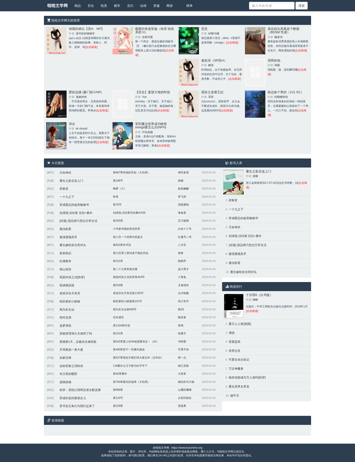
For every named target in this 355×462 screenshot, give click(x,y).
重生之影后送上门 (71, 180)
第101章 (118, 261)
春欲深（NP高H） (214, 60)
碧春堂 (64, 188)
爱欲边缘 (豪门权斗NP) (85, 92)
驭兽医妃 (65, 253)
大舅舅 (182, 373)
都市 (117, 5)
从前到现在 (185, 398)
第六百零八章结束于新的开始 (130, 253)
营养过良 (234, 350)
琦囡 (277, 65)
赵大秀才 (183, 269)
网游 (169, 5)
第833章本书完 (122, 245)
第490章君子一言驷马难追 (129, 349)
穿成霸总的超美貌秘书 (74, 204)
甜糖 (180, 180)
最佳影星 (65, 229)
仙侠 (143, 5)
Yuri (144, 96)
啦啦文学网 (57, 5)
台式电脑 (183, 293)
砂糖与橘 (213, 33)
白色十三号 (185, 228)
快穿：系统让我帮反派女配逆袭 (80, 390)
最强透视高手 (68, 237)
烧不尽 (234, 395)
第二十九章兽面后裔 (125, 269)
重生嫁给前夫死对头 (73, 245)
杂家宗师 (65, 357)
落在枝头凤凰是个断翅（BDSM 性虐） (283, 30)
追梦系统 (65, 325)
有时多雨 (183, 172)
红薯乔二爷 (185, 237)
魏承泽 (278, 37)
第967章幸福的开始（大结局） (131, 172)
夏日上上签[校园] (240, 324)
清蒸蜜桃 (183, 204)
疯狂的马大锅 (186, 381)
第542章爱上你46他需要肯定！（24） (136, 341)
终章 (115, 196)
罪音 (211, 96)
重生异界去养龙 (239, 386)
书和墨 (182, 341)
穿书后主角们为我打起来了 (77, 406)
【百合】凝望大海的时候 (152, 92)
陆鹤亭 (182, 261)
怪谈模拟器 (67, 285)
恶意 (204, 29)
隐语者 (182, 317)
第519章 (118, 285)
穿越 (156, 5)
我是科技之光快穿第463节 (129, 277)
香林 (180, 253)
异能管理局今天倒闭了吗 (76, 333)
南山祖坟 (65, 269)
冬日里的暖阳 (68, 374)
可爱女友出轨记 (239, 359)
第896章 (118, 389)
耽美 (104, 5)
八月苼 (182, 245)
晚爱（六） (120, 188)
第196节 (118, 180)
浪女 (72, 124)
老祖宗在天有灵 (70, 293)
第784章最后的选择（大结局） (131, 381)
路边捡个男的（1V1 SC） (286, 92)
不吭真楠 (147, 132)
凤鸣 (180, 325)
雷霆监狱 (234, 341)
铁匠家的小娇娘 (70, 301)
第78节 (117, 204)
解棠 (211, 65)
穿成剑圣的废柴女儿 (73, 398)
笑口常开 (183, 301)
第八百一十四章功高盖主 (128, 237)
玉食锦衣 (183, 285)
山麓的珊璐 (185, 389)
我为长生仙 (67, 309)
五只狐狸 (183, 220)
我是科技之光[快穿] (72, 277)
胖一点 (182, 357)
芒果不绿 (183, 349)
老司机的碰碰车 (85, 33)
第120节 (118, 398)
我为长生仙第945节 (125, 309)
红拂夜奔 (65, 261)
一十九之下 (67, 197)
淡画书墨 (147, 37)
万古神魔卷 (236, 368)
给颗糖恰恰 (281, 96)
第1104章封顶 (121, 325)
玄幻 (130, 5)
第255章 (118, 220)
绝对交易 (65, 317)
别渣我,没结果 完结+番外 (76, 213)
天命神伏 (65, 172)
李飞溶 (182, 196)
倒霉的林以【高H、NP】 (86, 29)
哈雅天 (182, 333)
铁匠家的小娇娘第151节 (127, 301)
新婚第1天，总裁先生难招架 (78, 341)
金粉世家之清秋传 (71, 366)
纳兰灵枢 (183, 365)
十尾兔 (182, 277)
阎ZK (181, 309)
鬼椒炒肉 (81, 96)
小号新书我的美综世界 (126, 228)
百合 (91, 5)
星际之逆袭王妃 (212, 92)
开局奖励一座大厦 (71, 349)
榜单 (189, 5)
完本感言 (118, 317)
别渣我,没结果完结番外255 (129, 212)
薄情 (232, 333)
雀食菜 (182, 212)
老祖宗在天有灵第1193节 (128, 293)
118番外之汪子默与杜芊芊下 (130, 365)
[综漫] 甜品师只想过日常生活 (78, 221)
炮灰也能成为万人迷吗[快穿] (247, 377)
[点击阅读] (91, 47)
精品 (77, 5)
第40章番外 (120, 373)
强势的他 (274, 60)
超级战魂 (65, 382)
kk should (81, 128)
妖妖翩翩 (183, 188)
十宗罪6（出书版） (259, 295)
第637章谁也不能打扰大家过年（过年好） (138, 357)
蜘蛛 (255, 299)
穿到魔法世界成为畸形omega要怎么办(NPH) (151, 125)
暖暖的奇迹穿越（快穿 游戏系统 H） (154, 30)
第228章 (118, 405)
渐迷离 (182, 405)
